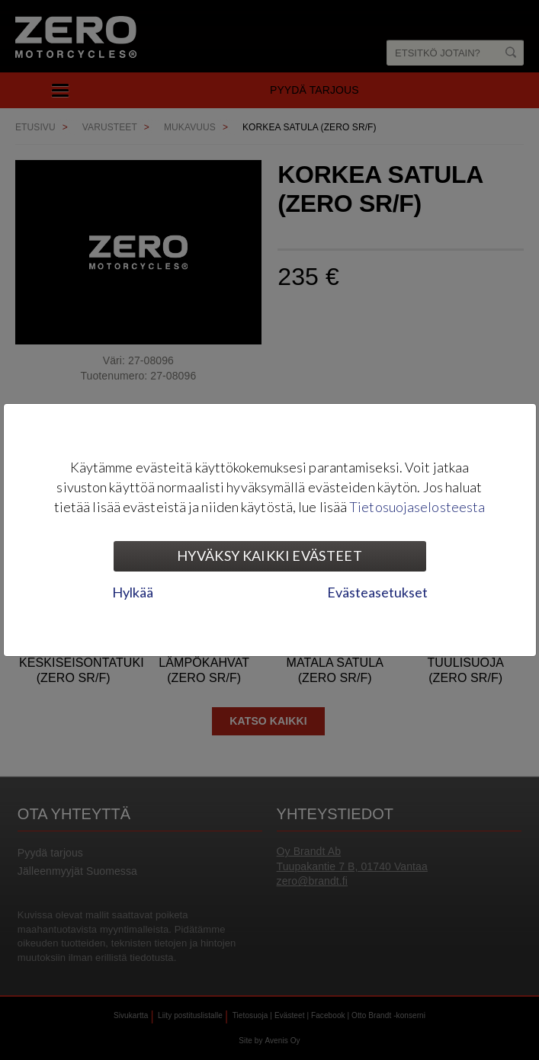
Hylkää (132, 592)
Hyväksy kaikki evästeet (269, 555)
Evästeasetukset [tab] (377, 592)
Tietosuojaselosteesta (417, 506)
